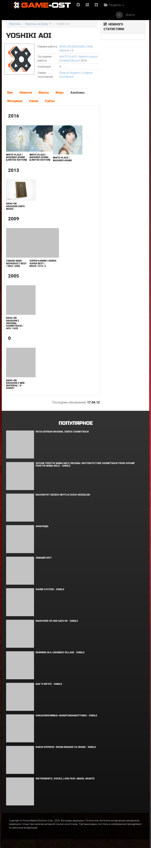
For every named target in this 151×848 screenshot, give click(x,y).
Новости (25, 92)
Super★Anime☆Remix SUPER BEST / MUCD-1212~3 (42, 263)
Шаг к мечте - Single (49, 684)
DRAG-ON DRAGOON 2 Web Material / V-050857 (15, 384)
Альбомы (77, 92)
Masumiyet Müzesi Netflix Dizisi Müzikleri (63, 494)
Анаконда (42, 526)
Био (10, 92)
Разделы (114, 5)
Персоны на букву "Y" (38, 23)
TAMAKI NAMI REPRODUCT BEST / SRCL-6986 (16, 263)
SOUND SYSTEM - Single (50, 589)
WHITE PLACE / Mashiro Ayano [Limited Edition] (16, 157)
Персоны (15, 23)
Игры (60, 92)
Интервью (14, 101)
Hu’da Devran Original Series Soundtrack (62, 431)
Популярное (76, 423)
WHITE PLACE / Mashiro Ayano (62, 159)
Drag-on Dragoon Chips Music (15, 206)
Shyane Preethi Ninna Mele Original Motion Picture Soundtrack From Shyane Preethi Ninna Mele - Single (85, 464)
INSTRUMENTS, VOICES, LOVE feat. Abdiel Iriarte (65, 778)
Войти (130, 15)
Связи (33, 101)
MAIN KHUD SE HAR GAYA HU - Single (57, 621)
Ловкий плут (44, 557)
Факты (44, 92)
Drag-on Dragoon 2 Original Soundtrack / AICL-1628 (14, 323)
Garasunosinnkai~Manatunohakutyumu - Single (66, 715)
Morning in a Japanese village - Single (60, 652)
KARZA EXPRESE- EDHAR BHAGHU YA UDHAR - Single (66, 747)
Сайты (50, 101)
